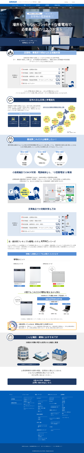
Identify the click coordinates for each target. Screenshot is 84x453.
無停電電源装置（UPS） (55, 407)
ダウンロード (32, 7)
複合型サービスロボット (55, 413)
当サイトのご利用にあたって (46, 446)
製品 (16, 7)
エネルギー (39, 398)
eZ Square (51, 401)
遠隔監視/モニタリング (41, 430)
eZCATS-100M (51, 398)
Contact (73, 2)
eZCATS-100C (51, 399)
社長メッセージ (64, 398)
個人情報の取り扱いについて (35, 446)
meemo (52, 430)
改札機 (39, 419)
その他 (51, 426)
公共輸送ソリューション (28, 399)
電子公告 (63, 402)
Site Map (66, 2)
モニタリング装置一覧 (41, 439)
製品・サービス (27, 5)
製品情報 (39, 403)
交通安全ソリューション (28, 401)
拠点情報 (63, 407)
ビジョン (63, 399)
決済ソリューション (27, 404)
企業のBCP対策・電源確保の (42, 382)
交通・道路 (39, 422)
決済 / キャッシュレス (52, 394)
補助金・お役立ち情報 (53, 7)
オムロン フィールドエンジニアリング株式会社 (55, 423)
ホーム (11, 394)
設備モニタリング (41, 435)
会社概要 (63, 401)
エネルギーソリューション (28, 398)
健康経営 (63, 410)
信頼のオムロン (41, 7)
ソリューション (15, 5)
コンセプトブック (65, 415)
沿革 (62, 404)
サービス (23, 7)
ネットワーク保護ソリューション (29, 402)
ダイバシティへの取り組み (66, 412)
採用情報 (38, 5)
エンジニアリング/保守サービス (55, 419)
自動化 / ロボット (53, 410)
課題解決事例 (57, 5)
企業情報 (47, 5)
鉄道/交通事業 (40, 414)
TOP (11, 7)
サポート (64, 7)
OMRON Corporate (25, 446)
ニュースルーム (69, 5)
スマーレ (52, 415)
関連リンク (72, 7)
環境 (62, 413)
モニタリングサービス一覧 (42, 438)
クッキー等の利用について (57, 446)
